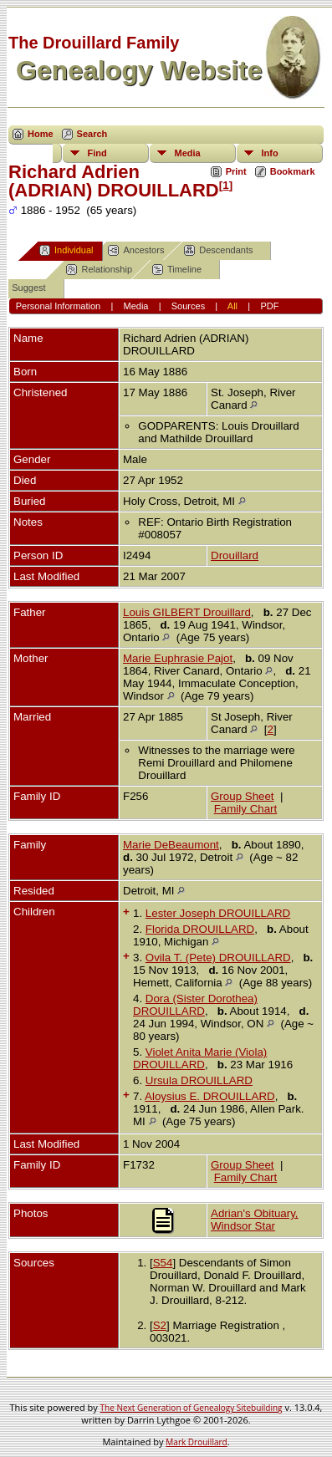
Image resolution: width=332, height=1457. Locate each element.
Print (236, 171)
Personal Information (58, 306)
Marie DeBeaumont (171, 844)
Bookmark (292, 171)
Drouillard (234, 555)
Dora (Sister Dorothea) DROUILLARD (195, 1004)
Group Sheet (242, 796)
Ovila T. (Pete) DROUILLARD (218, 957)
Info (270, 153)
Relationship (99, 269)
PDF (269, 306)
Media (188, 153)
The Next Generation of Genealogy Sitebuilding (191, 1408)
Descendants (218, 250)
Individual (66, 250)
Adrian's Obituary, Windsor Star (255, 1219)
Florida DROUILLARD (200, 929)
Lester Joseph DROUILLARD (218, 913)
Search (92, 134)
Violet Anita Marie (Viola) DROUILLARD (200, 1058)
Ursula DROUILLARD (199, 1080)
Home (41, 134)
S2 (159, 1325)
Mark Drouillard (196, 1442)
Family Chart (246, 808)
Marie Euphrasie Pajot (177, 658)
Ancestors (136, 250)
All (232, 306)
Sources (188, 306)
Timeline (177, 269)
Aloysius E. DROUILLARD (210, 1096)
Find (97, 153)
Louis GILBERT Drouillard (187, 612)
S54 (163, 1262)
